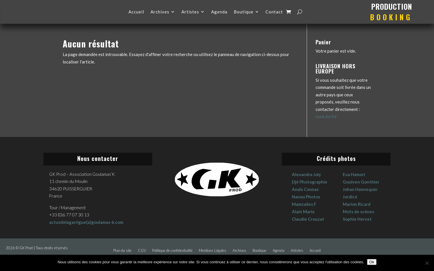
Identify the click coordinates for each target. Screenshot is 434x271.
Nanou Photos (306, 196)
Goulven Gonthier (361, 181)
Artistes (190, 12)
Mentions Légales (212, 250)
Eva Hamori (354, 174)
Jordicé (350, 196)
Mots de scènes (358, 211)
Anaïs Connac (305, 189)
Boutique (243, 12)
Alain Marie (303, 211)
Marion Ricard (356, 204)
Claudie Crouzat (308, 219)
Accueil (136, 12)
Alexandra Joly (306, 174)
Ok (371, 262)
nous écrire (326, 116)
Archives (159, 12)
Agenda (219, 12)
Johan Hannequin (360, 189)
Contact (274, 12)
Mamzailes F (304, 204)
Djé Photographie (309, 181)
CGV (142, 250)
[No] (427, 263)
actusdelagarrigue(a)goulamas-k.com (86, 222)
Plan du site (122, 250)
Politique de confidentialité (172, 250)
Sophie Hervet (357, 219)
